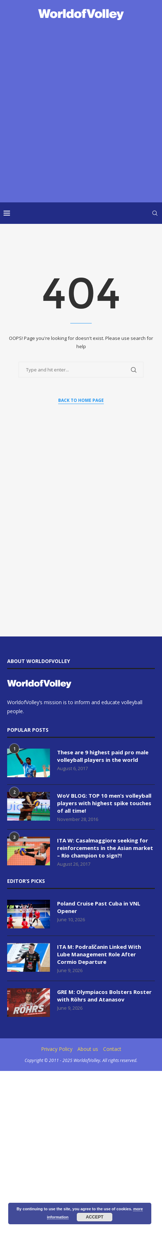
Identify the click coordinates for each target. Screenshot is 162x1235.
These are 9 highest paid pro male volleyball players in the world (102, 756)
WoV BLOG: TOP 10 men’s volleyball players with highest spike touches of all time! (104, 803)
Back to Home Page (81, 400)
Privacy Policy (56, 1049)
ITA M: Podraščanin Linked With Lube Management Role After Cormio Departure (99, 954)
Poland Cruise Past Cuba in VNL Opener (98, 907)
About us (87, 1049)
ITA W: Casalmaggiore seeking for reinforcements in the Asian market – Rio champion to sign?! (105, 848)
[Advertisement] (81, 112)
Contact (112, 1049)
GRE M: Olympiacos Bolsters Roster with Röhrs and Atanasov (104, 995)
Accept (94, 1217)
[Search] (154, 213)
